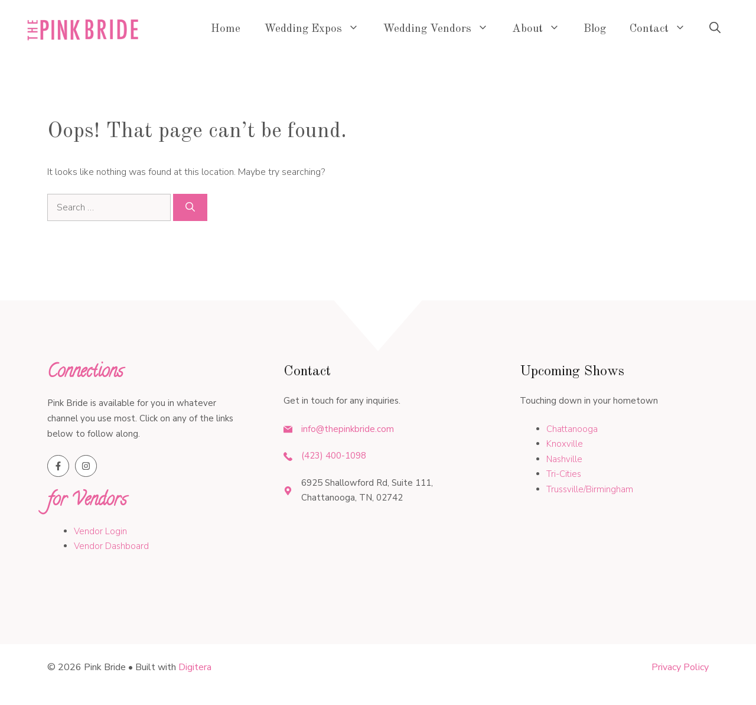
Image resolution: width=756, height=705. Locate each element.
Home (225, 29)
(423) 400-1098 (333, 456)
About (542, 29)
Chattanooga (572, 429)
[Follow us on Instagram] (86, 466)
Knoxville (564, 444)
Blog (595, 29)
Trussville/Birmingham (589, 489)
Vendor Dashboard (111, 546)
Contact (664, 29)
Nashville (564, 459)
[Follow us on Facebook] (58, 466)
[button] (715, 29)
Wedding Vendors (441, 29)
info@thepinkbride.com (347, 429)
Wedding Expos (317, 29)
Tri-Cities (563, 474)
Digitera (194, 667)
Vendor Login (100, 531)
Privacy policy (680, 667)
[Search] (190, 207)
